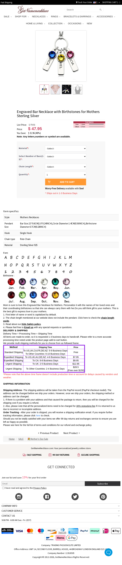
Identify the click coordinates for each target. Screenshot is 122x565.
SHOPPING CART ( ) (111, 2)
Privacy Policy (40, 487)
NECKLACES (40, 16)
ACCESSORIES (106, 16)
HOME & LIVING (35, 23)
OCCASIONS (76, 23)
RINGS (55, 16)
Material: (24, 148)
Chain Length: (26, 166)
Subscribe (102, 483)
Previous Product (48, 433)
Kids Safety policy (31, 324)
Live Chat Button (108, 552)
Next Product (71, 433)
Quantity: (24, 174)
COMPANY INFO (9, 505)
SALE (8, 16)
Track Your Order (84, 2)
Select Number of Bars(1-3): (31, 158)
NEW (90, 23)
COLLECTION (56, 23)
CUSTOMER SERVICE (12, 510)
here (17, 425)
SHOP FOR (22, 16)
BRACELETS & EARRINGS (78, 16)
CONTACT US (8, 515)
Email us (28, 327)
